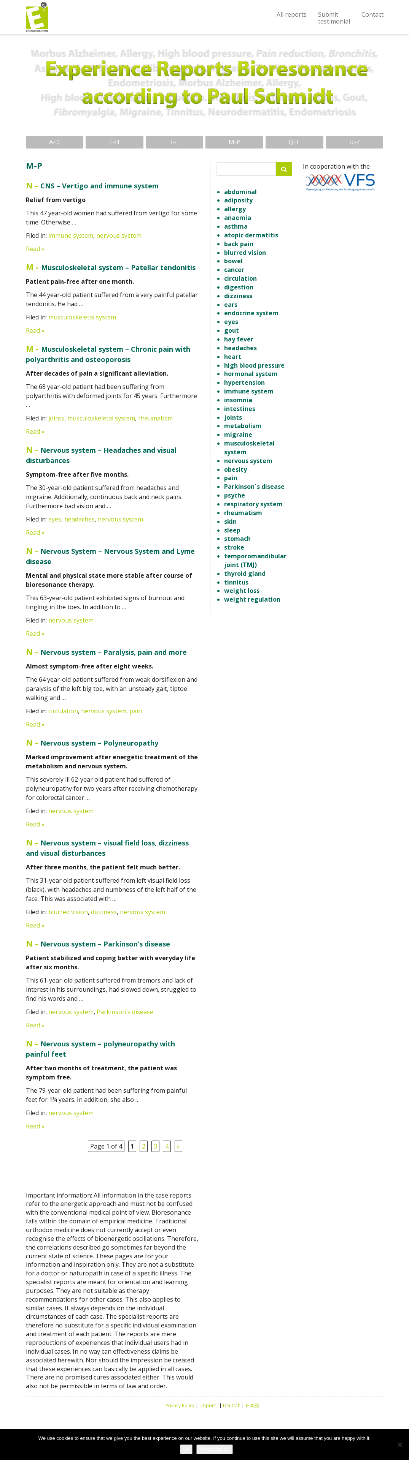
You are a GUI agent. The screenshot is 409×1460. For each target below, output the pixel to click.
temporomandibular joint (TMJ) (255, 560)
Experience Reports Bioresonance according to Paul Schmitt (37, 17)
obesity (235, 469)
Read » (35, 249)
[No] (399, 1444)
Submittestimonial (334, 17)
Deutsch (231, 1405)
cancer (234, 269)
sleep (232, 530)
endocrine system (251, 313)
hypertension (244, 382)
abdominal (240, 192)
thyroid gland (245, 573)
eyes (54, 519)
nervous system (119, 235)
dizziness (104, 912)
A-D (54, 142)
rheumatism (155, 418)
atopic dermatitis (251, 235)
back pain (238, 244)
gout (231, 330)
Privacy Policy (180, 1405)
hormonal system (251, 374)
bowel (233, 261)
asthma (236, 226)
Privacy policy (214, 1449)
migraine (238, 434)
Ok (186, 1449)
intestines (239, 409)
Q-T (294, 142)
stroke (234, 547)
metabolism (242, 426)
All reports (292, 14)
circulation (63, 711)
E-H (114, 142)
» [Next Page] (178, 1146)
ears (230, 304)
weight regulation (252, 599)
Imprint (208, 1405)
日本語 (252, 1405)
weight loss (241, 590)
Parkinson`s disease (125, 1012)
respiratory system (253, 504)
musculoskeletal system (82, 317)
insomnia (238, 400)
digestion (238, 287)
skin (230, 521)
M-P (234, 142)
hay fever (238, 339)
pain (135, 711)
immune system (70, 235)
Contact (372, 14)
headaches (79, 519)
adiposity (238, 200)
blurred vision (68, 912)
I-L (174, 142)
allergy (235, 209)
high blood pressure (254, 365)
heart (232, 356)
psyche (234, 495)
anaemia (237, 217)
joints (56, 418)
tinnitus (236, 582)
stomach (237, 538)
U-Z (354, 142)
